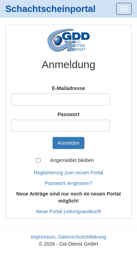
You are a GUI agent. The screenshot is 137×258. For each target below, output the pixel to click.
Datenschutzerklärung (82, 237)
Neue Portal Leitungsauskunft (68, 211)
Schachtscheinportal (50, 9)
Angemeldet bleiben (72, 160)
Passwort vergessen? (68, 183)
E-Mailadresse (68, 88)
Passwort (68, 114)
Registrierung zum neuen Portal (68, 172)
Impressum (43, 237)
